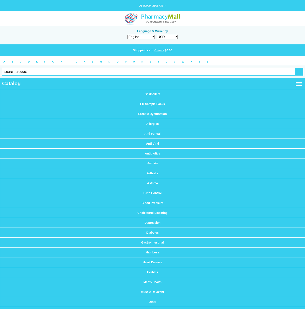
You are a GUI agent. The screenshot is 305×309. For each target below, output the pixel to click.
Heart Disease (152, 262)
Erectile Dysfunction (152, 114)
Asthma (152, 183)
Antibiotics (152, 153)
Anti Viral (152, 143)
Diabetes (152, 232)
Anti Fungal (152, 133)
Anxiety (152, 163)
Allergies (152, 123)
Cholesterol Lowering (152, 212)
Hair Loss (152, 252)
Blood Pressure (152, 203)
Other (152, 302)
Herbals (152, 272)
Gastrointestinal (152, 242)
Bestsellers (152, 94)
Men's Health (153, 282)
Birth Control (152, 193)
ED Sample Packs (152, 104)
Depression (152, 222)
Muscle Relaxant (152, 292)
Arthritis (152, 173)
